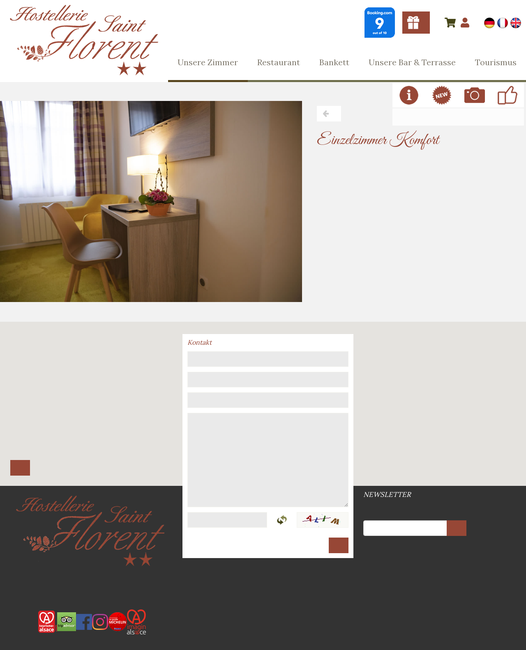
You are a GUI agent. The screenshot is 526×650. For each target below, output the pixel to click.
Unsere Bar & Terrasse (412, 62)
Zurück (329, 113)
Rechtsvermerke (262, 581)
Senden (338, 545)
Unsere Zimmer (208, 62)
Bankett (334, 62)
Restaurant (278, 62)
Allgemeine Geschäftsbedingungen (260, 581)
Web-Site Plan (264, 581)
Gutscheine (416, 22)
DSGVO (265, 581)
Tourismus (496, 62)
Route (20, 468)
